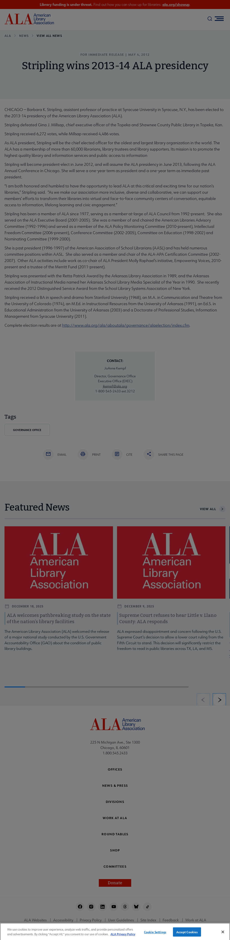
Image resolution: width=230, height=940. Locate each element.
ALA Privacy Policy (123, 938)
